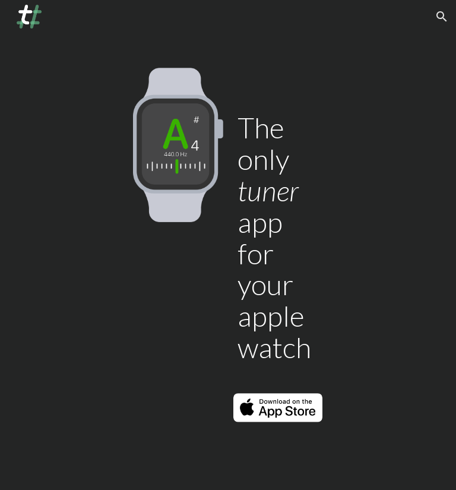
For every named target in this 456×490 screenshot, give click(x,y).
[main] (277, 230)
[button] (442, 16)
